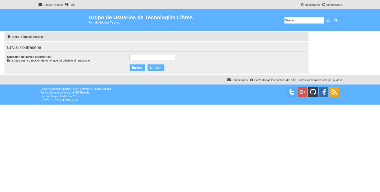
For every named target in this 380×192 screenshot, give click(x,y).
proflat (51, 96)
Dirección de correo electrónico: (29, 56)
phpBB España (80, 92)
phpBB (65, 88)
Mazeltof (68, 96)
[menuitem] (70, 5)
